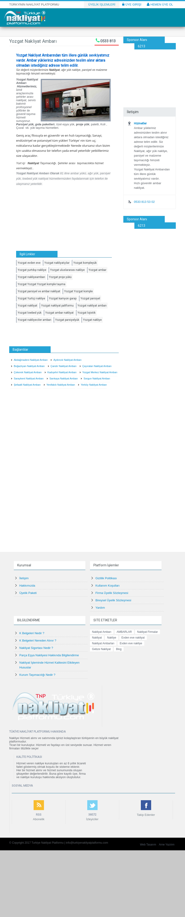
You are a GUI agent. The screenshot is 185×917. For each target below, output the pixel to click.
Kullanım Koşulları (107, 585)
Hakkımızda (27, 585)
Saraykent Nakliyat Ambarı (29, 378)
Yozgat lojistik (86, 312)
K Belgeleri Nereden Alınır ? (37, 640)
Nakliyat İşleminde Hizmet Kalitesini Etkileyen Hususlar (49, 665)
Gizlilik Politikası (106, 578)
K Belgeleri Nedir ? (31, 633)
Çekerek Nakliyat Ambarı (28, 372)
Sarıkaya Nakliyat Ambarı (63, 378)
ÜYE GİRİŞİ (131, 4)
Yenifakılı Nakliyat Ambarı (60, 384)
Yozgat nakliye (92, 319)
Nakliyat (97, 637)
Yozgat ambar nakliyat (59, 312)
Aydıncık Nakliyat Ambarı (67, 359)
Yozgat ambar (97, 270)
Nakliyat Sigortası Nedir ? (36, 648)
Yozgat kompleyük (85, 262)
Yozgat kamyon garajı (63, 298)
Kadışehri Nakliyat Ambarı (62, 372)
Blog (118, 649)
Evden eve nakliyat (133, 637)
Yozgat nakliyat (27, 305)
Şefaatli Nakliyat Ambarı (27, 384)
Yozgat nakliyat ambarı (92, 305)
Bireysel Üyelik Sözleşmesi (113, 600)
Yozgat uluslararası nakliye (67, 270)
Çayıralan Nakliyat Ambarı (97, 366)
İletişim (24, 578)
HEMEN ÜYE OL (160, 4)
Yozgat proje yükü (60, 277)
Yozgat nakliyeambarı (31, 277)
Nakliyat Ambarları (103, 643)
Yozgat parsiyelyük (67, 319)
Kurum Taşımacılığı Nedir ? (37, 674)
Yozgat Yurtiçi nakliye (31, 298)
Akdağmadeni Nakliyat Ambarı (31, 359)
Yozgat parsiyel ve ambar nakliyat (39, 291)
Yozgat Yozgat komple (78, 291)
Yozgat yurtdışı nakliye (32, 270)
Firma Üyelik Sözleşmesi (111, 593)
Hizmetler (140, 123)
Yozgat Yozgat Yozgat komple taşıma (41, 284)
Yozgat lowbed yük (29, 312)
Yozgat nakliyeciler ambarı (34, 319)
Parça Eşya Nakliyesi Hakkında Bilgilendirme (49, 655)
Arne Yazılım (166, 844)
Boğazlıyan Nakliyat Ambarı (29, 366)
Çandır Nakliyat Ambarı (64, 366)
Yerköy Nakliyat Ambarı (94, 384)
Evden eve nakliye (131, 643)
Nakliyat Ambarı (101, 631)
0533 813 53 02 (144, 201)
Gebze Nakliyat (101, 649)
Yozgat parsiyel (90, 298)
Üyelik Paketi (28, 593)
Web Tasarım (148, 844)
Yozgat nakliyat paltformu (57, 305)
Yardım (100, 607)
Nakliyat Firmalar (147, 631)
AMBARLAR (124, 631)
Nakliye (111, 637)
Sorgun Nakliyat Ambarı (97, 378)
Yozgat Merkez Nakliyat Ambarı (99, 372)
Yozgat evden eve (29, 262)
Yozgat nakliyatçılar (56, 262)
